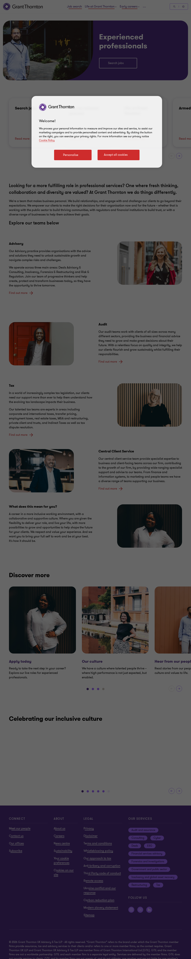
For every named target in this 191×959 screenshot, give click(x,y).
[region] (97, 132)
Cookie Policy (47, 140)
